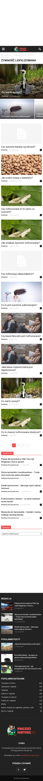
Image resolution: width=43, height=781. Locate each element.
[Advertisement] (21, 23)
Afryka (3, 704)
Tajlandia (4, 690)
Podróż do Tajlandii (8, 700)
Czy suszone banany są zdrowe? (18, 146)
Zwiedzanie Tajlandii (8, 686)
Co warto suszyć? (10, 401)
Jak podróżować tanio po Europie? (27, 644)
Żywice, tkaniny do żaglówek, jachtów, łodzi (17, 707)
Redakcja (5, 96)
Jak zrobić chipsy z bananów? (17, 177)
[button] (40, 49)
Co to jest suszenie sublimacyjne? (19, 305)
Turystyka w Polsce (8, 683)
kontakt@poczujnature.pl (30, 755)
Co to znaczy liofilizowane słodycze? (20, 432)
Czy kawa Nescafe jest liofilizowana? (21, 336)
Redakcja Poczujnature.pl (10, 465)
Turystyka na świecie (9, 697)
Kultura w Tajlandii (8, 693)
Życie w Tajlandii (7, 711)
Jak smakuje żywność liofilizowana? (20, 242)
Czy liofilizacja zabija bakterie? (17, 273)
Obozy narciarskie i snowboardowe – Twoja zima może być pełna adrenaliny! (27, 617)
